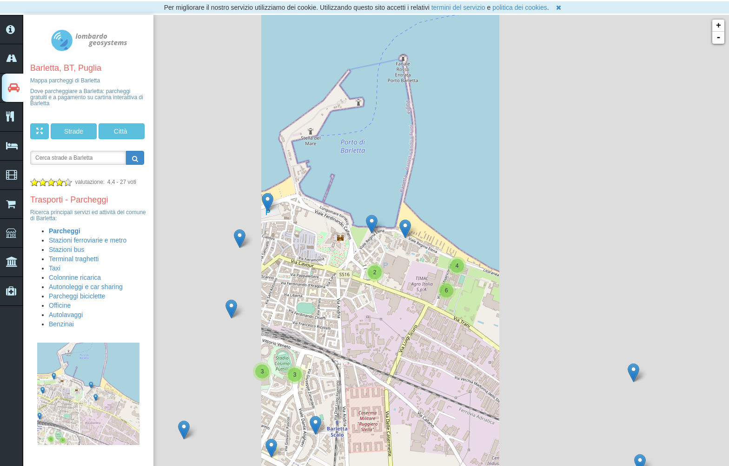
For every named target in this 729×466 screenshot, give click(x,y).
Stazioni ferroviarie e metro (87, 240)
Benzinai (61, 324)
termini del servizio (458, 7)
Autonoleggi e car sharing (86, 286)
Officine (60, 305)
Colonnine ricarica (75, 277)
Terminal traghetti (74, 259)
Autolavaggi (66, 314)
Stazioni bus (66, 249)
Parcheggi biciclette (77, 296)
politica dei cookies (519, 7)
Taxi (54, 268)
